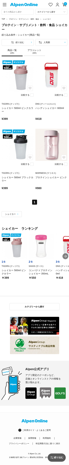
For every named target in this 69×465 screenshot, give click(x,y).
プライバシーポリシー (19, 443)
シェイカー (47, 19)
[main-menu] (5, 5)
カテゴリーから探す (34, 306)
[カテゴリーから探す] (51, 12)
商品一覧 (12, 51)
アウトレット (34, 51)
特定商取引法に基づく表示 (48, 443)
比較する (25, 95)
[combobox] (18, 12)
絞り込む (20, 42)
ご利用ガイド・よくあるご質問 (36, 430)
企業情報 (17, 438)
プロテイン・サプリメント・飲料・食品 (24, 19)
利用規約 (47, 438)
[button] (65, 256)
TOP (3, 19)
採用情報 (32, 438)
